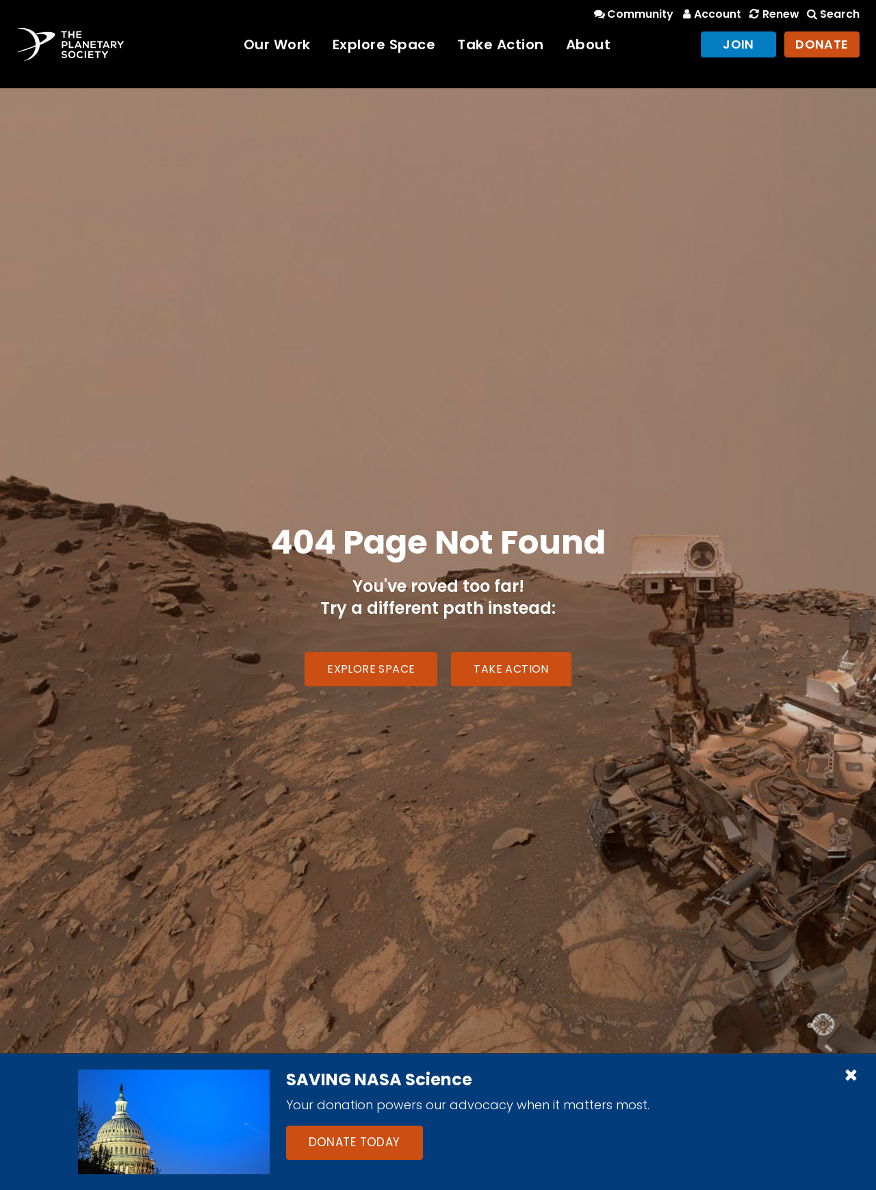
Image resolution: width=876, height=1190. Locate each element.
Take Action (500, 44)
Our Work (277, 44)
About (588, 44)
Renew (773, 14)
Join (738, 44)
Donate (822, 44)
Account (710, 14)
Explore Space (384, 44)
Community (632, 14)
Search (832, 14)
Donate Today (354, 1142)
